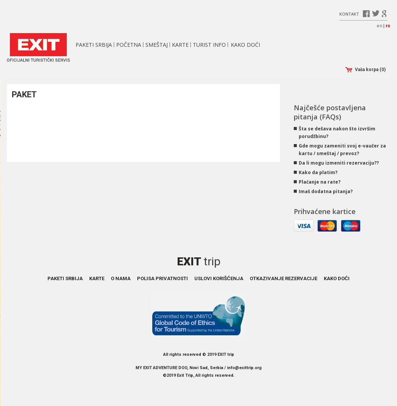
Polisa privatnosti (162, 278)
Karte (180, 44)
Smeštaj (156, 44)
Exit (199, 261)
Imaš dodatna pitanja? (326, 191)
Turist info (209, 44)
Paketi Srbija (94, 44)
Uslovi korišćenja (218, 278)
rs (388, 26)
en (379, 26)
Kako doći (245, 44)
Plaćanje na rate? (319, 182)
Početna (128, 44)
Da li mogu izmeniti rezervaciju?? (339, 163)
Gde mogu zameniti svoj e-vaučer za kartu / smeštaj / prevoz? (342, 150)
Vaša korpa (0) (365, 70)
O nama (121, 278)
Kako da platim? (318, 172)
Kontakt (349, 13)
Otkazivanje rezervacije (283, 278)
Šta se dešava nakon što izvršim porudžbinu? (337, 132)
